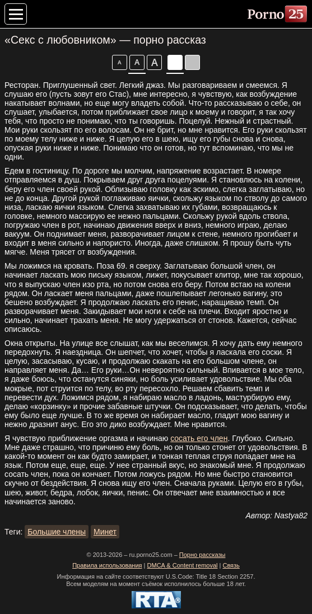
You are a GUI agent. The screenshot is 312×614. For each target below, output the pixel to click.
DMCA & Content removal (182, 565)
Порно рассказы (202, 554)
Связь (230, 565)
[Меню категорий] (15, 14)
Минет (105, 531)
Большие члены (56, 531)
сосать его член (198, 438)
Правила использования (107, 565)
